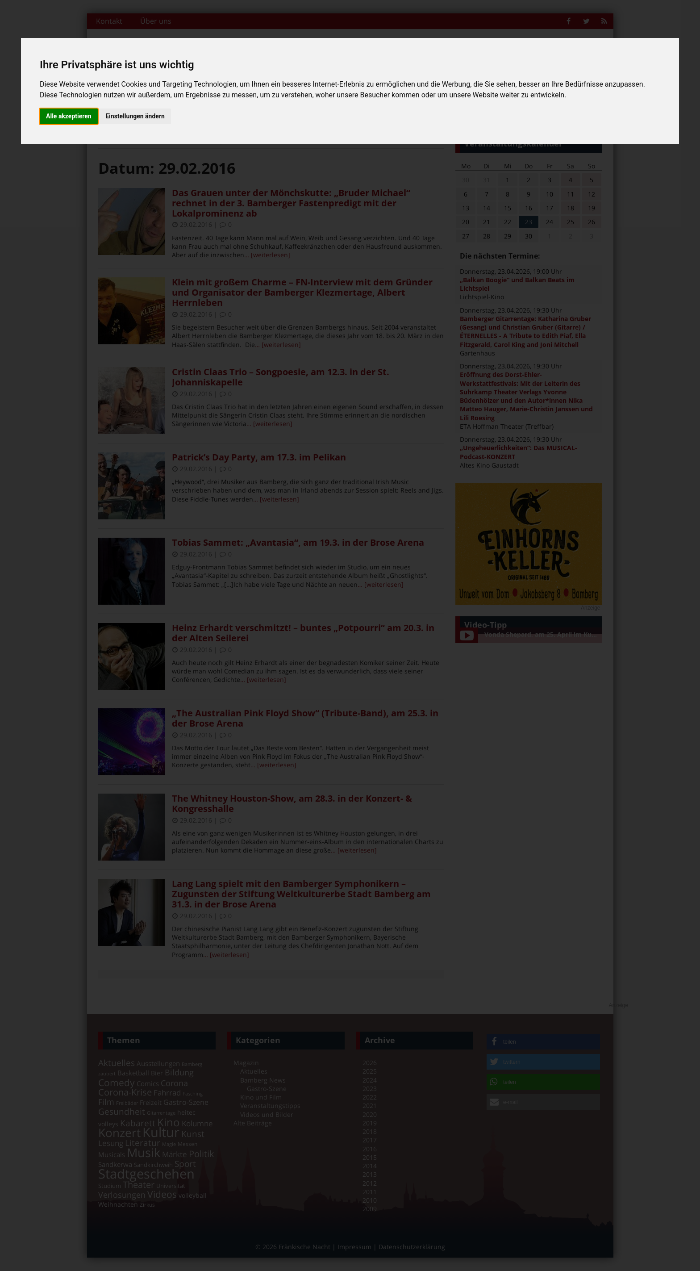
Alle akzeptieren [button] (69, 116)
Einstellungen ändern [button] (135, 116)
